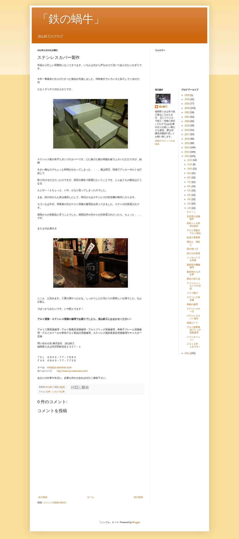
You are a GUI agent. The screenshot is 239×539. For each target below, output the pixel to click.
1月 (189, 208)
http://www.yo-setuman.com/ (72, 371)
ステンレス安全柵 (193, 298)
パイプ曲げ (192, 293)
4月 (189, 195)
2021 (187, 117)
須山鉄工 (163, 106)
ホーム (90, 497)
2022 (187, 112)
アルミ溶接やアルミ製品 (194, 231)
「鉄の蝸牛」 (71, 19)
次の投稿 (42, 497)
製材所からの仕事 (193, 273)
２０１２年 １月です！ (194, 345)
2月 (189, 203)
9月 (189, 173)
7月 (189, 182)
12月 (190, 160)
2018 (187, 130)
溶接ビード (192, 323)
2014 (187, 147)
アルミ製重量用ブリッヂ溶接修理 (194, 330)
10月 (190, 168)
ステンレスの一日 (193, 310)
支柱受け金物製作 (193, 217)
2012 (187, 156)
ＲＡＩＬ (191, 212)
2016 (187, 139)
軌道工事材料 (193, 237)
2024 (187, 103)
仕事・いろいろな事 (55, 391)
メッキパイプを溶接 (193, 259)
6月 (189, 186)
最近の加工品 (193, 278)
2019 (187, 125)
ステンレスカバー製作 (193, 317)
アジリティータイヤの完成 (194, 286)
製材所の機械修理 (193, 266)
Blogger (136, 522)
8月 (189, 177)
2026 (187, 95)
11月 (190, 164)
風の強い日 (192, 249)
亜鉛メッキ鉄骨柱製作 (193, 224)
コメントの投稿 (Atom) (54, 502)
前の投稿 (138, 497)
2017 (187, 134)
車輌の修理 (192, 304)
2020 (187, 121)
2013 (187, 152)
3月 (189, 199)
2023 (187, 108)
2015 (187, 143)
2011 (187, 353)
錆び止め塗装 (193, 253)
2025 (187, 99)
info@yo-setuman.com (59, 367)
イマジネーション (193, 338)
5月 (189, 190)
